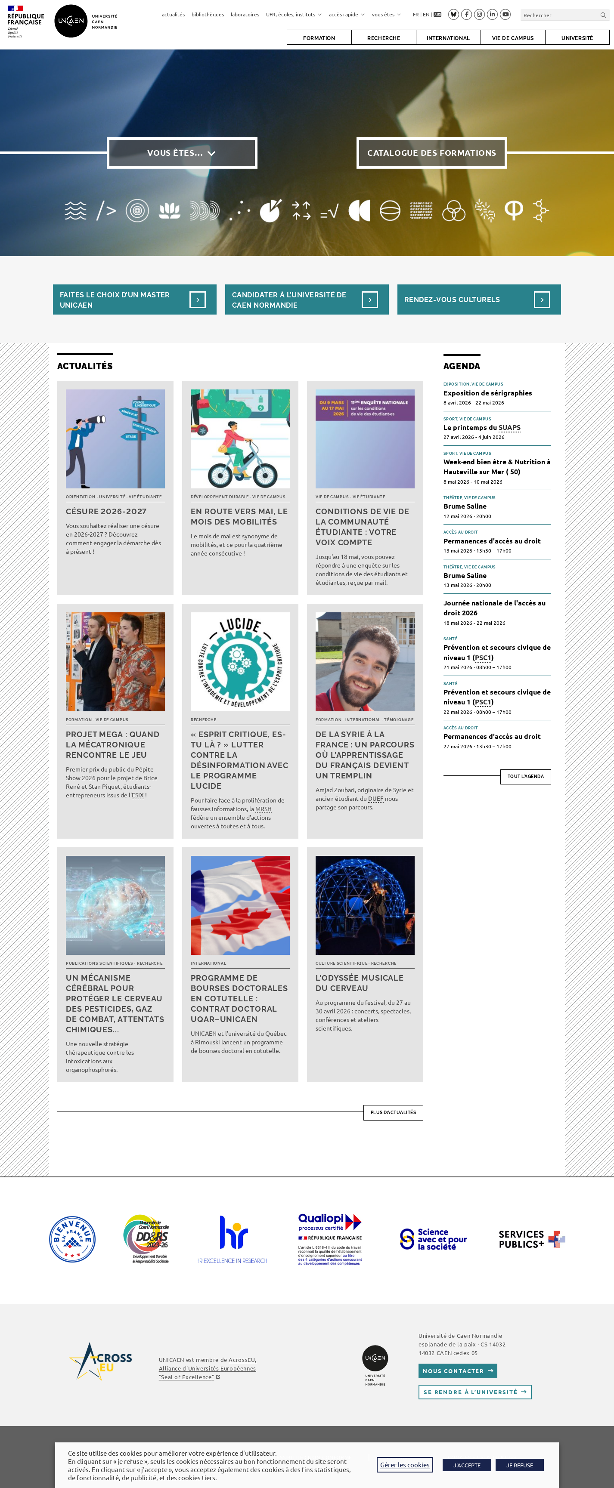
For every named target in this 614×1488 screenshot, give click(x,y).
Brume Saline (465, 505)
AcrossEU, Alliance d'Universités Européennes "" (208, 1368)
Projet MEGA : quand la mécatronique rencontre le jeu (113, 744)
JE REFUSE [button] (519, 1465)
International (363, 720)
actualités (173, 14)
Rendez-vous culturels (452, 300)
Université (112, 497)
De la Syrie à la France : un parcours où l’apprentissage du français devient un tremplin (365, 755)
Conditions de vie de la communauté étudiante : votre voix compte (362, 527)
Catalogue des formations (431, 152)
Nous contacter (453, 1370)
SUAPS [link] (510, 427)
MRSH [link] (263, 808)
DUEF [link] (376, 798)
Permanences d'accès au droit (492, 540)
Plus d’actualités (393, 1112)
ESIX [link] (138, 795)
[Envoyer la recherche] (604, 15)
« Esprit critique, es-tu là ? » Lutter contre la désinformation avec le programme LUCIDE (239, 760)
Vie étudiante (145, 497)
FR (416, 14)
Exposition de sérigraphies (487, 392)
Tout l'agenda (526, 776)
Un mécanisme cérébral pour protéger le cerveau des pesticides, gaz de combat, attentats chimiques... (115, 1003)
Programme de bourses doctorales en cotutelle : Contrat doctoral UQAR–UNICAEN (239, 998)
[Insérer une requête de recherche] (565, 15)
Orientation (81, 497)
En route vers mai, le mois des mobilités (239, 516)
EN (426, 14)
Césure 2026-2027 (106, 511)
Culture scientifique (341, 963)
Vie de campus (268, 497)
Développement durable (220, 497)
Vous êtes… (175, 152)
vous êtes (386, 14)
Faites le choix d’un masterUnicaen (115, 300)
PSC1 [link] (483, 657)
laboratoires (245, 14)
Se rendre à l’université (471, 1391)
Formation (79, 720)
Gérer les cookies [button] (405, 1464)
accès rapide (347, 14)
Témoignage (398, 720)
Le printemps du (482, 427)
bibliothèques (208, 14)
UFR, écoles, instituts (294, 14)
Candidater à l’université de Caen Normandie (289, 300)
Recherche (203, 720)
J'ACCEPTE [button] (467, 1465)
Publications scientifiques (99, 963)
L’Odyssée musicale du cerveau (360, 983)
